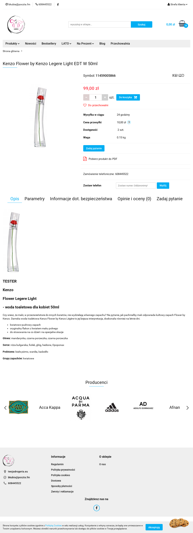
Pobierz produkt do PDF (100, 159)
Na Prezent (85, 43)
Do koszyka (128, 97)
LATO (66, 43)
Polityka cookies (60, 475)
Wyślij (163, 185)
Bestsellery (49, 43)
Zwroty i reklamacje (62, 491)
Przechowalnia (120, 43)
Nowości (30, 43)
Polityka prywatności (63, 469)
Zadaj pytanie (94, 148)
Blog (102, 43)
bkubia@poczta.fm (19, 477)
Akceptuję (154, 527)
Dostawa (56, 480)
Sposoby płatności (61, 486)
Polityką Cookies (53, 525)
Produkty (12, 43)
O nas (102, 464)
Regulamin (57, 464)
